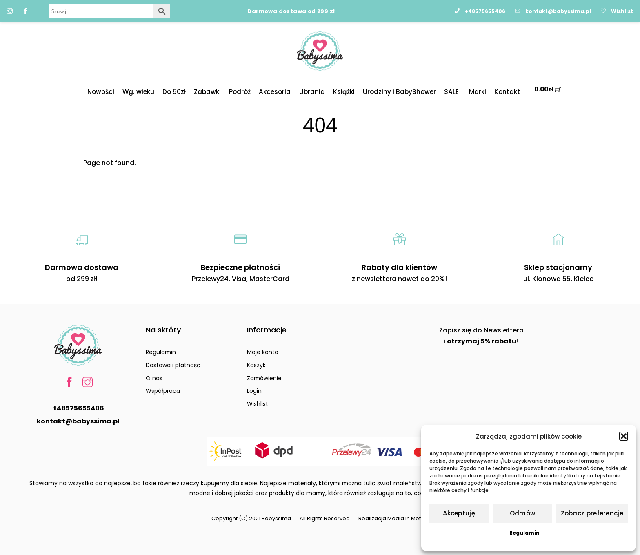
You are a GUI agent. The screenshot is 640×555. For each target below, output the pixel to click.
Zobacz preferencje (592, 513)
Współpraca (163, 391)
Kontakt (507, 91)
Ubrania (312, 91)
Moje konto (262, 352)
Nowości (100, 91)
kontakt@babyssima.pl (78, 421)
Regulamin (524, 532)
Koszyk (256, 365)
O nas (154, 378)
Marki (477, 91)
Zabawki (207, 91)
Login (254, 391)
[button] (624, 436)
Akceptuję (459, 513)
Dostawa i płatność (173, 365)
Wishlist (257, 404)
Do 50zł (174, 91)
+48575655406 (78, 408)
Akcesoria (275, 91)
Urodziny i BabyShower (399, 91)
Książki (344, 91)
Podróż (240, 91)
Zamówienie (264, 378)
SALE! (452, 91)
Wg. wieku (138, 91)
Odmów (523, 513)
